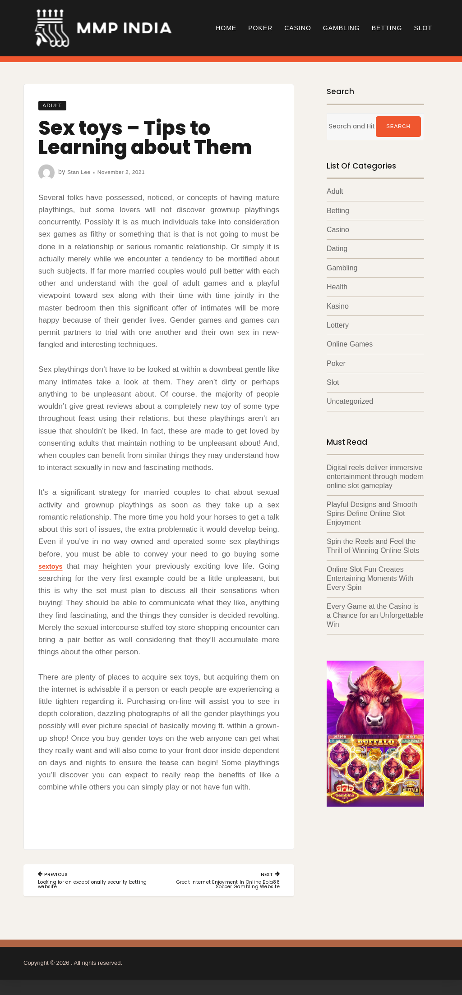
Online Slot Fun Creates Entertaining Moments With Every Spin (370, 575)
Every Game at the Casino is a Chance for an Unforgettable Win (375, 611)
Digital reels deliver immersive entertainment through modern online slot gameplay (375, 475)
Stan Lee (80, 171)
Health (337, 286)
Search (398, 126)
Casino (297, 28)
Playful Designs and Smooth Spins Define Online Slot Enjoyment (372, 511)
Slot (423, 28)
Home (226, 28)
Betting (387, 28)
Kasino (338, 306)
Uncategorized (350, 400)
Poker (260, 28)
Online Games (350, 343)
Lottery (338, 325)
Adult (54, 105)
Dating (337, 248)
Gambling (341, 28)
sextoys (52, 566)
